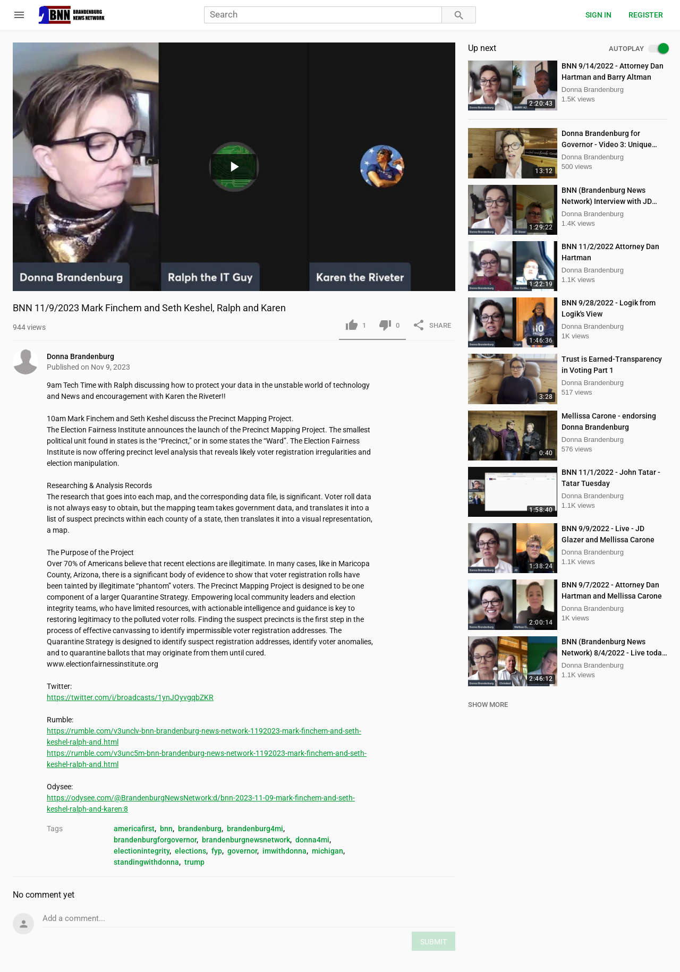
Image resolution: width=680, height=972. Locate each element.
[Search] (323, 15)
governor (242, 851)
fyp (216, 851)
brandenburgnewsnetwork (246, 839)
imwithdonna (284, 851)
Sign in (598, 15)
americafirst (134, 828)
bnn (166, 828)
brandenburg (200, 828)
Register (645, 15)
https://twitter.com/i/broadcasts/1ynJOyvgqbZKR (130, 697)
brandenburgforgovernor (155, 839)
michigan (327, 851)
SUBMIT (433, 941)
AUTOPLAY (638, 49)
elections (190, 851)
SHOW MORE (488, 704)
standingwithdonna (146, 862)
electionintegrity (141, 851)
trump (194, 862)
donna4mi (312, 839)
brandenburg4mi (255, 828)
